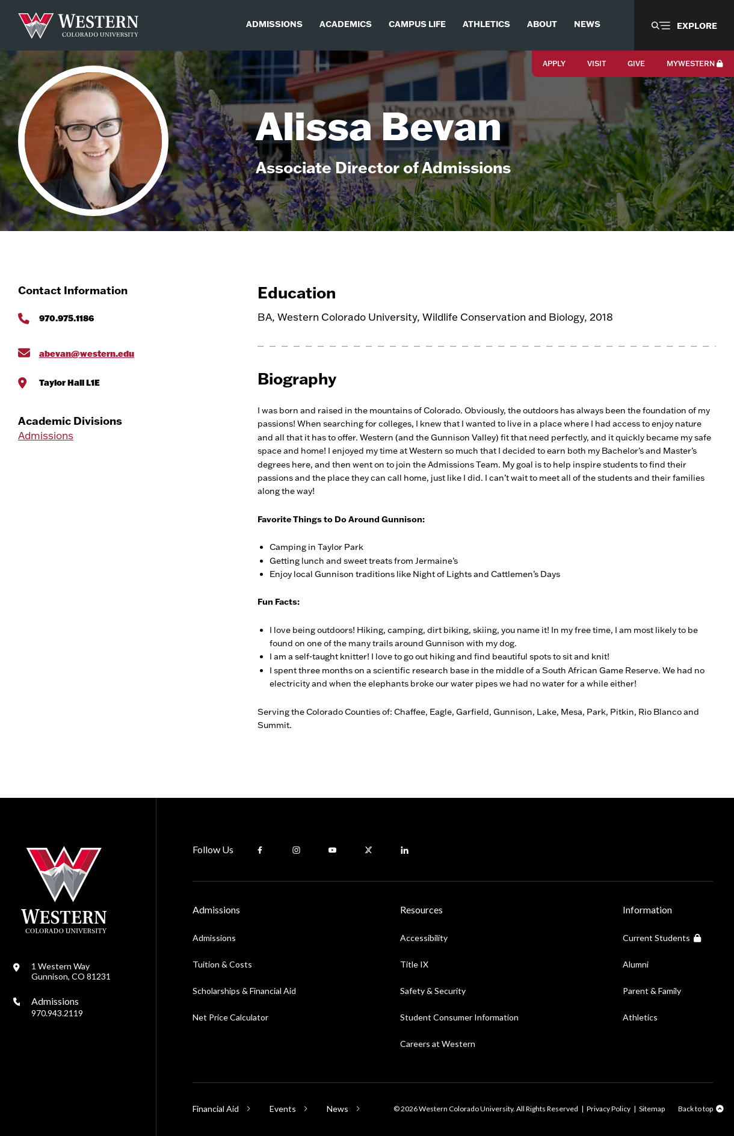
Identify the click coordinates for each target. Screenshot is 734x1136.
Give (636, 63)
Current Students (662, 938)
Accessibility (424, 938)
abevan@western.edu (86, 353)
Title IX (414, 964)
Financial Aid (216, 1109)
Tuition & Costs (222, 964)
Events (283, 1109)
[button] (684, 25)
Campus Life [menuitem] (417, 23)
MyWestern (695, 63)
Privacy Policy (609, 1108)
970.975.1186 (66, 318)
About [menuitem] (542, 23)
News (337, 1109)
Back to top (695, 1108)
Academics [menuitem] (345, 23)
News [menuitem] (587, 23)
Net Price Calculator (230, 1017)
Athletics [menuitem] (486, 23)
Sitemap (652, 1108)
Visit (596, 63)
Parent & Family (652, 991)
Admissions (45, 435)
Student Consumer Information (459, 1017)
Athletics (640, 1017)
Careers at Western (437, 1044)
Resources (421, 909)
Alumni (636, 964)
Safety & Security (433, 991)
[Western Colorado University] (63, 930)
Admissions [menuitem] (274, 23)
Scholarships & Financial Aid (244, 991)
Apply (554, 63)
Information (647, 909)
